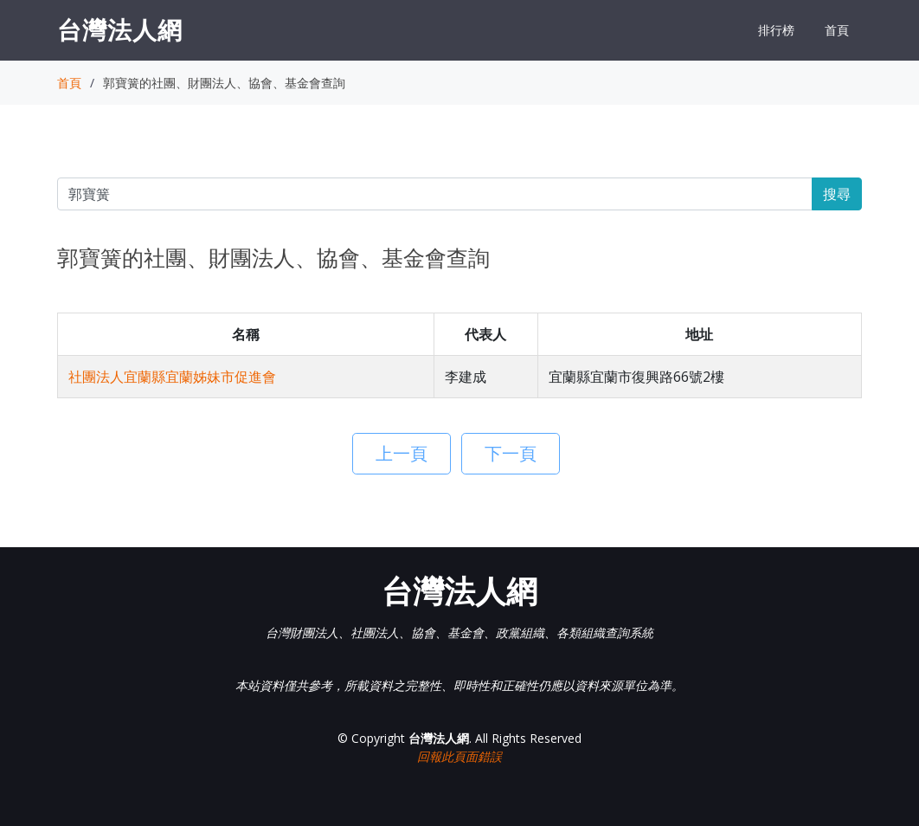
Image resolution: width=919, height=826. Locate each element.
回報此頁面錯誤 (459, 756)
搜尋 (837, 193)
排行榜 (776, 30)
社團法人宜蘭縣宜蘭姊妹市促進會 (172, 376)
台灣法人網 (120, 29)
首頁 (837, 30)
